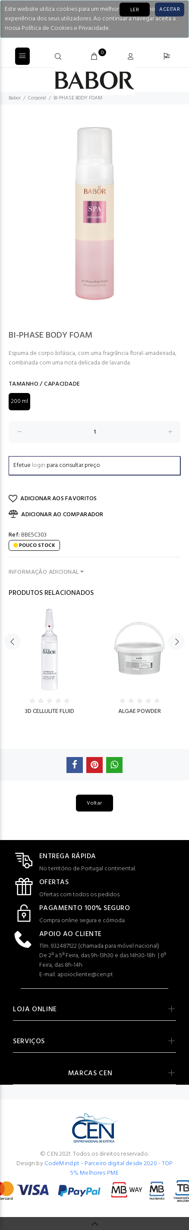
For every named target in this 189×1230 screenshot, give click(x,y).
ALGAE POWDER (139, 711)
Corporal (37, 98)
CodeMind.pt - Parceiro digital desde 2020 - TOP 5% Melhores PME (108, 1168)
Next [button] (176, 638)
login (38, 465)
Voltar (94, 803)
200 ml (19, 401)
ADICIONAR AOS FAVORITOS (53, 499)
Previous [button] (12, 638)
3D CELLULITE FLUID (49, 711)
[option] (94, 213)
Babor (15, 98)
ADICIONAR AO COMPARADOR (56, 514)
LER (134, 10)
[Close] (169, 9)
